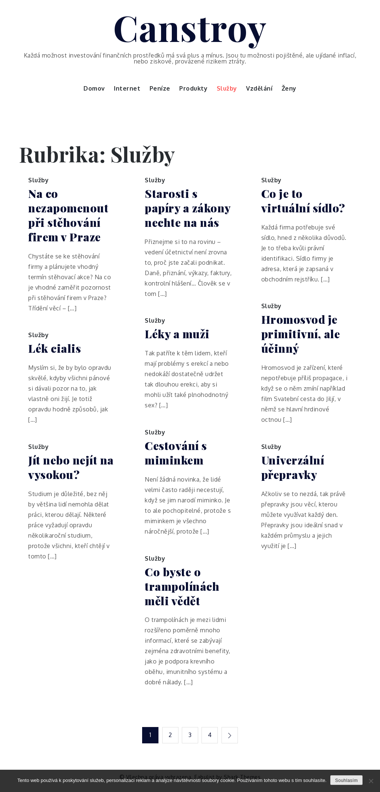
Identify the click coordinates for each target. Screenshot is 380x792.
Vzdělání (259, 88)
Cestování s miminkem (176, 453)
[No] (370, 781)
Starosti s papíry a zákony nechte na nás (187, 208)
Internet (127, 88)
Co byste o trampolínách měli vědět (182, 586)
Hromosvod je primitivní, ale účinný (300, 334)
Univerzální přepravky (292, 467)
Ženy (289, 88)
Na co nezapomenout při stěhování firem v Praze (68, 215)
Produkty (193, 88)
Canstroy (190, 27)
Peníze (160, 88)
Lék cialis (54, 348)
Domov (94, 88)
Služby (227, 88)
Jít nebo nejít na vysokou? (71, 467)
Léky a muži (177, 334)
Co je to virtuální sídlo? (303, 200)
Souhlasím (346, 780)
